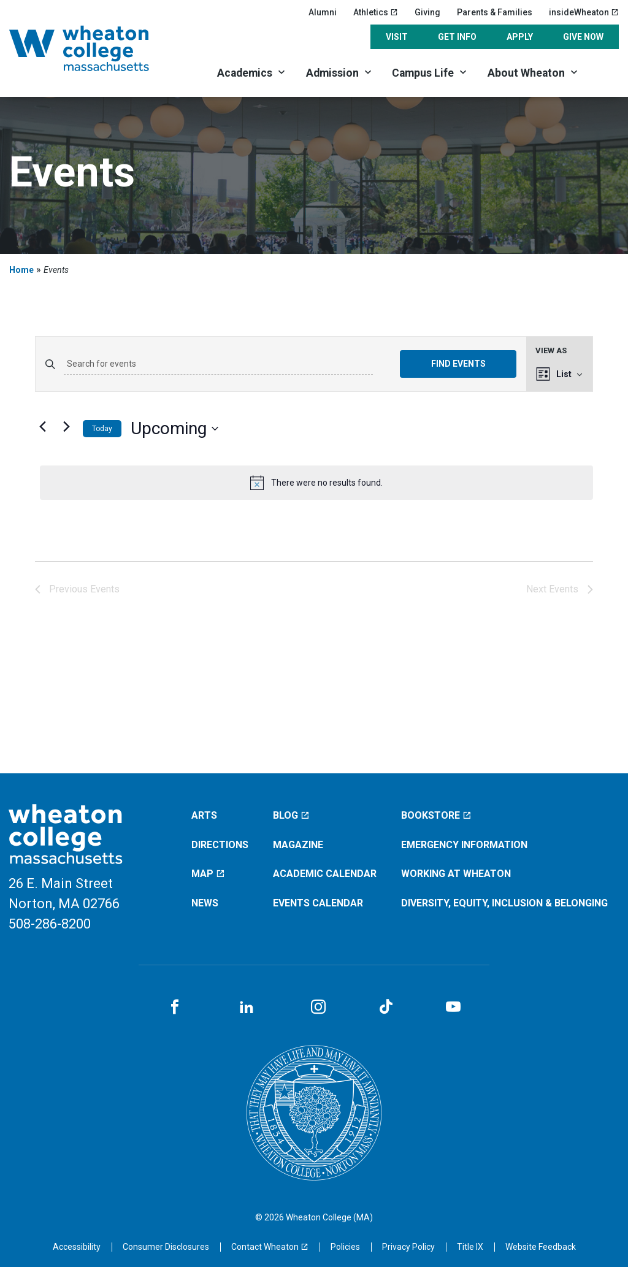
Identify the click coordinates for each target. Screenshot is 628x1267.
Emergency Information (464, 845)
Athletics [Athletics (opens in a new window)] (375, 12)
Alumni (322, 12)
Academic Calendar (325, 873)
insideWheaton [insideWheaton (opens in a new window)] (584, 12)
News (204, 903)
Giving (427, 12)
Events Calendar (318, 903)
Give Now (583, 37)
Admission (332, 73)
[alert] (316, 482)
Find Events (458, 364)
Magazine (298, 845)
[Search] (604, 72)
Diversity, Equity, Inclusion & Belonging (504, 903)
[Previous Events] (42, 426)
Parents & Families (494, 12)
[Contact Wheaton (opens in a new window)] (270, 1246)
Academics (244, 73)
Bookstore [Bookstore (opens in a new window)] (436, 815)
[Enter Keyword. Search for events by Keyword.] (218, 364)
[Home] (94, 48)
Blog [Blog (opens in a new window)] (291, 815)
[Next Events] (66, 426)
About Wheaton (526, 73)
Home (21, 270)
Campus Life (423, 73)
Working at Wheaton (456, 873)
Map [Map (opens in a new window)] (208, 873)
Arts (204, 815)
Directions (219, 845)
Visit (397, 37)
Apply (520, 37)
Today (102, 428)
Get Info (457, 37)
